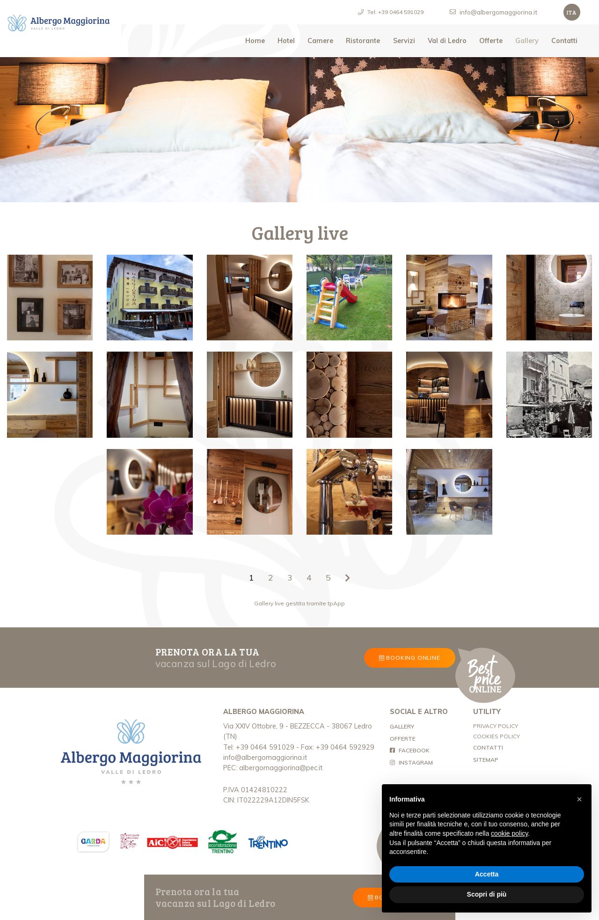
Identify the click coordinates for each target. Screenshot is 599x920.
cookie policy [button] (509, 833)
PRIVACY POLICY (495, 725)
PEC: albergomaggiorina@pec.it (272, 768)
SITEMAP (485, 759)
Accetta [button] (487, 874)
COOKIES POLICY (496, 736)
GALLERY (424, 725)
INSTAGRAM (411, 762)
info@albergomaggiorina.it (265, 757)
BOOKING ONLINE (409, 657)
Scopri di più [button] (487, 894)
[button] (579, 799)
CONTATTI (488, 747)
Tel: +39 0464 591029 (258, 747)
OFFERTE (403, 738)
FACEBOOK (410, 750)
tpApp (336, 603)
